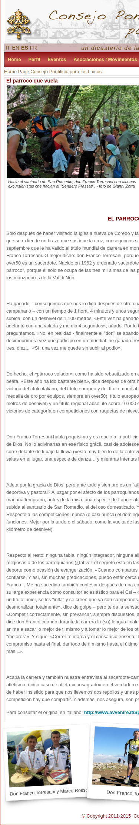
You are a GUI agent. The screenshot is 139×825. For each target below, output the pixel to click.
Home (14, 59)
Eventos (57, 59)
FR (33, 48)
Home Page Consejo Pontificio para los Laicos (53, 71)
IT (8, 48)
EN (16, 48)
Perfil (34, 59)
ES (24, 48)
